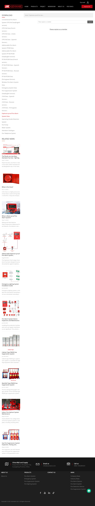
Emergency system (30, 479)
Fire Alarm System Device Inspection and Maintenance (10, 319)
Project (42, 6)
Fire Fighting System (30, 484)
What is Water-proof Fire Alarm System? (9, 216)
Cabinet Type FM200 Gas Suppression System (9, 353)
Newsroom (51, 6)
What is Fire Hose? (7, 187)
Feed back (70, 6)
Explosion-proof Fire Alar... (36, 15)
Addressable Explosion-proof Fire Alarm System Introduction (11, 254)
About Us (61, 6)
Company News (75, 476)
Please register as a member (58, 30)
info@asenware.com (49, 466)
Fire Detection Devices (77, 486)
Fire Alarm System (29, 476)
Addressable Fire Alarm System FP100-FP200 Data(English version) (9, 53)
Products (34, 6)
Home (26, 6)
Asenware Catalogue (8, 130)
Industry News (75, 479)
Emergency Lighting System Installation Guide (10, 284)
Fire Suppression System (32, 481)
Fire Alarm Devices (76, 481)
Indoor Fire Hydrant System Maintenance (10, 413)
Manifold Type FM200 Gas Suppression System (10, 384)
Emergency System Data (9, 88)
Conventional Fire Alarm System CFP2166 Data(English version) (11, 22)
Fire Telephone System (9, 133)
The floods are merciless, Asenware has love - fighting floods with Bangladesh (10, 157)
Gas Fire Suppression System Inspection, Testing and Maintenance (11, 444)
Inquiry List (87, 6)
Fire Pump (5, 125)
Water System (6, 128)
